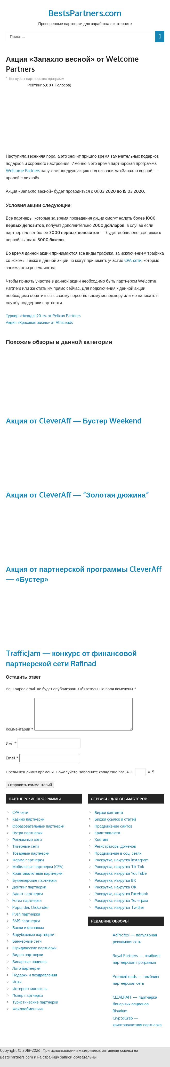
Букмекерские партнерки (34, 886)
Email (12, 764)
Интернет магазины (29, 994)
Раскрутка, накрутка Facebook (121, 899)
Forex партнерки (27, 906)
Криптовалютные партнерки (37, 879)
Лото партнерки (26, 974)
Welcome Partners (23, 170)
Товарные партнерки (30, 859)
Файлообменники (28, 1015)
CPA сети (20, 818)
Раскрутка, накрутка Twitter (119, 913)
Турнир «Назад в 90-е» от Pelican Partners (43, 315)
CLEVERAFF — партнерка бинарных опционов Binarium (135, 1010)
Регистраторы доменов (115, 852)
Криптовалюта (107, 839)
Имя (11, 749)
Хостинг (101, 845)
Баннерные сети (27, 947)
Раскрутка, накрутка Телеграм (121, 906)
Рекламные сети (27, 845)
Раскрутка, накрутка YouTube (120, 879)
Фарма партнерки (28, 866)
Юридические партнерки (34, 954)
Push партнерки (26, 920)
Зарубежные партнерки (33, 940)
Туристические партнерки (35, 1008)
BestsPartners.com (85, 13)
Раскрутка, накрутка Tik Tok (119, 872)
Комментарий (19, 735)
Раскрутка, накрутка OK (115, 893)
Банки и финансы (28, 933)
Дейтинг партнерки (29, 893)
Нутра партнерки (27, 839)
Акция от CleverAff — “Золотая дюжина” (77, 494)
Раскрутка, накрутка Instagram (121, 866)
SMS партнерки (26, 927)
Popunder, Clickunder (30, 913)
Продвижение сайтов (113, 832)
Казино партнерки (28, 825)
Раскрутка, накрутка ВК (115, 886)
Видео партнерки (27, 960)
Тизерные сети (25, 852)
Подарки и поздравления (34, 981)
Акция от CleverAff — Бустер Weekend (74, 420)
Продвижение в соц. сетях (117, 859)
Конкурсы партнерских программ (36, 78)
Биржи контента (108, 818)
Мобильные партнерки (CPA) (37, 872)
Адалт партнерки (27, 899)
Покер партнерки (27, 1001)
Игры (16, 987)
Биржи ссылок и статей (115, 825)
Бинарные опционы (29, 967)
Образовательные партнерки (38, 832)
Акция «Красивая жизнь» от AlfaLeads (39, 322)
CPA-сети (133, 260)
